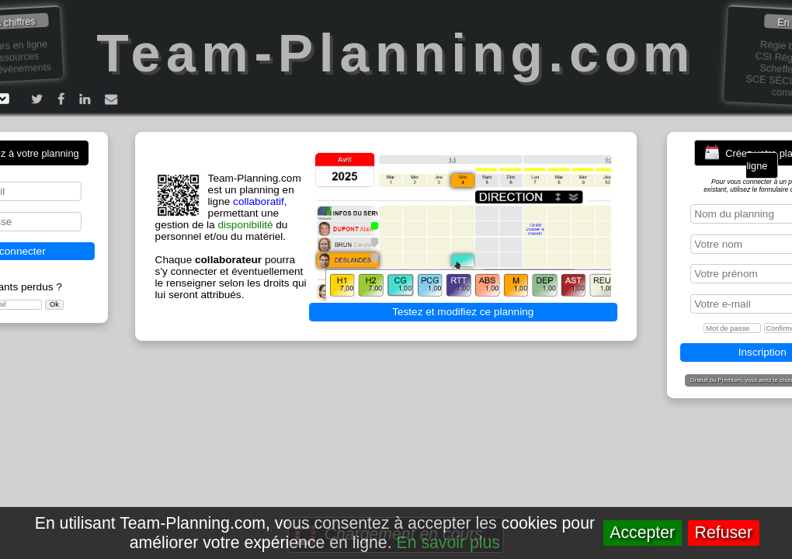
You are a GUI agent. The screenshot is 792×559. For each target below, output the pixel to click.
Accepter (642, 532)
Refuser (723, 532)
